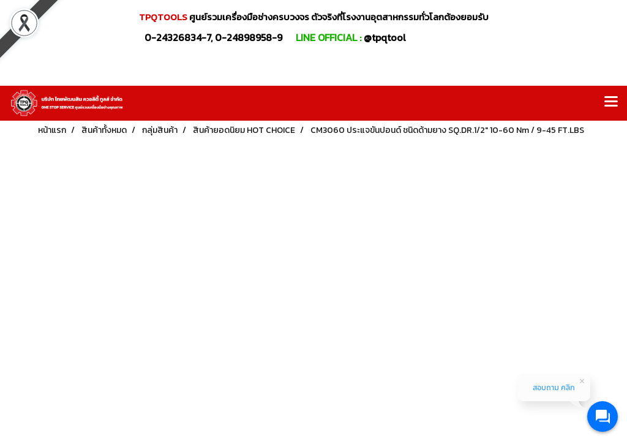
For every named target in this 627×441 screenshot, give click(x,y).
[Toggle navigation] (611, 102)
